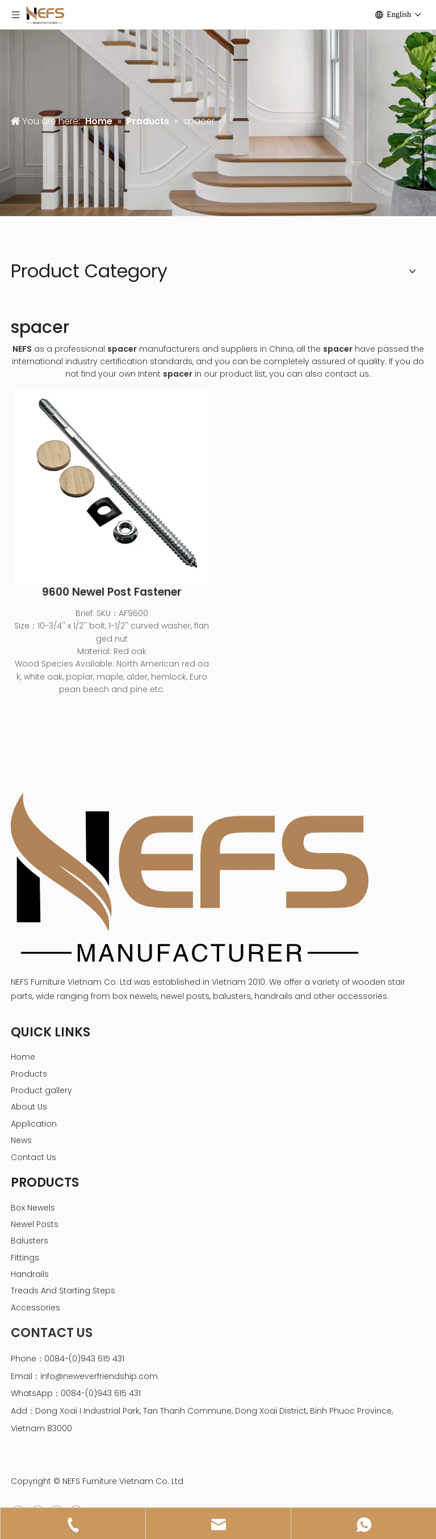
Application (34, 1123)
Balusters (29, 1240)
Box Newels (33, 1207)
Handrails (30, 1274)
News (21, 1140)
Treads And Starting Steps (63, 1290)
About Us (29, 1106)
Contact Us (33, 1157)
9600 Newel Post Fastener (112, 592)
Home (23, 1056)
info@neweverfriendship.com (99, 1376)
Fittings (25, 1257)
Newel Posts (34, 1224)
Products (29, 1074)
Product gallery (41, 1090)
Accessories (35, 1307)
